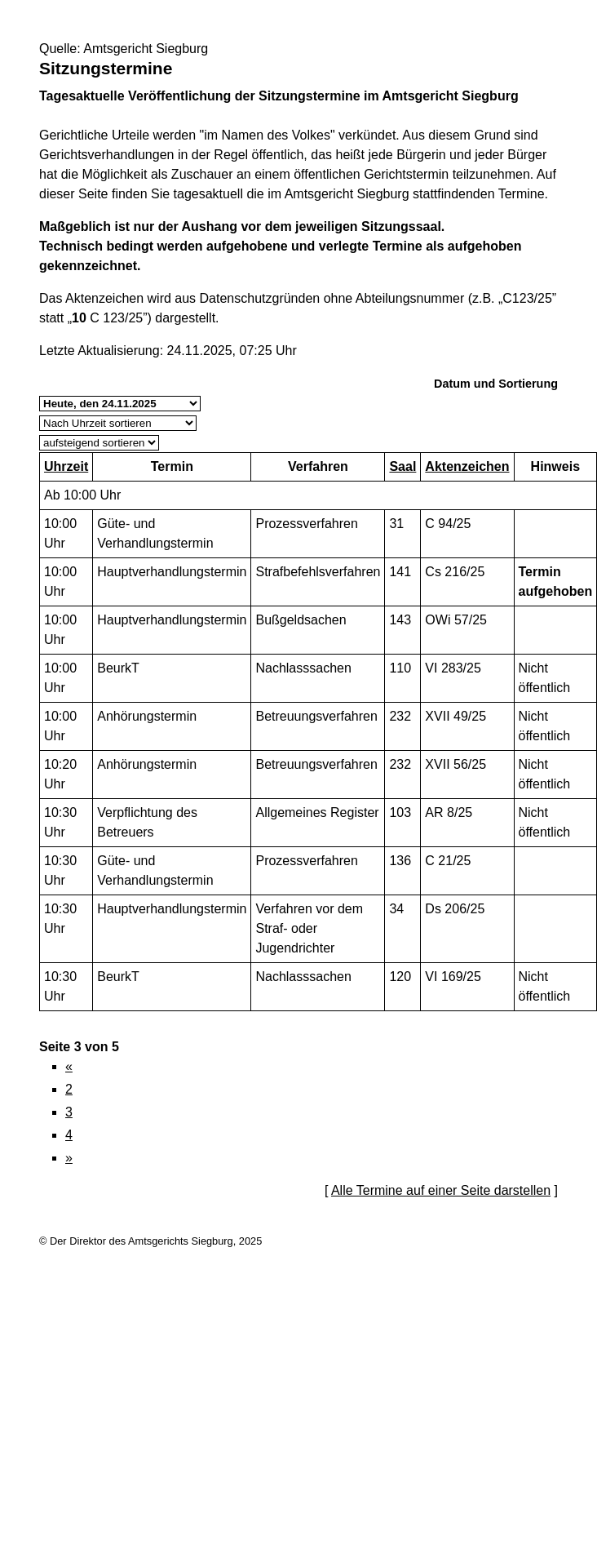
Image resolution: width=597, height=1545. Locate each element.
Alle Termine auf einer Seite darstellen (441, 1190)
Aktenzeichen (467, 466)
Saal (402, 466)
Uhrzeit (66, 466)
